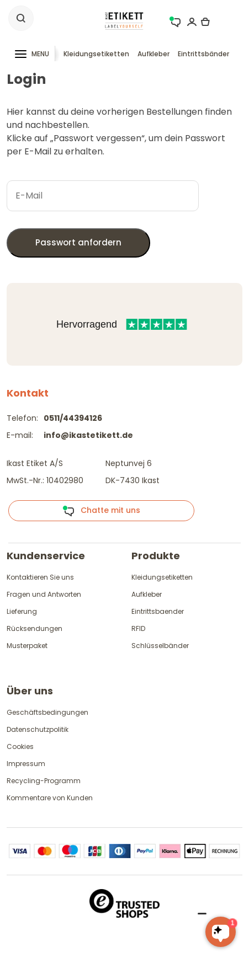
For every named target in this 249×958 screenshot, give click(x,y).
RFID (138, 628)
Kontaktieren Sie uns (40, 577)
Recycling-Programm (44, 780)
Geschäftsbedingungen (47, 712)
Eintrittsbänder (203, 53)
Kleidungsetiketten (96, 53)
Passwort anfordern (78, 242)
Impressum (26, 763)
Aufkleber (153, 53)
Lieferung (22, 611)
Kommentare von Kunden (50, 797)
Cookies (20, 746)
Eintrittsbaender (157, 611)
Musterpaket (27, 645)
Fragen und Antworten (44, 594)
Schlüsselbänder (160, 645)
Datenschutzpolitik (37, 729)
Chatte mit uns (101, 511)
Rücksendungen (34, 628)
